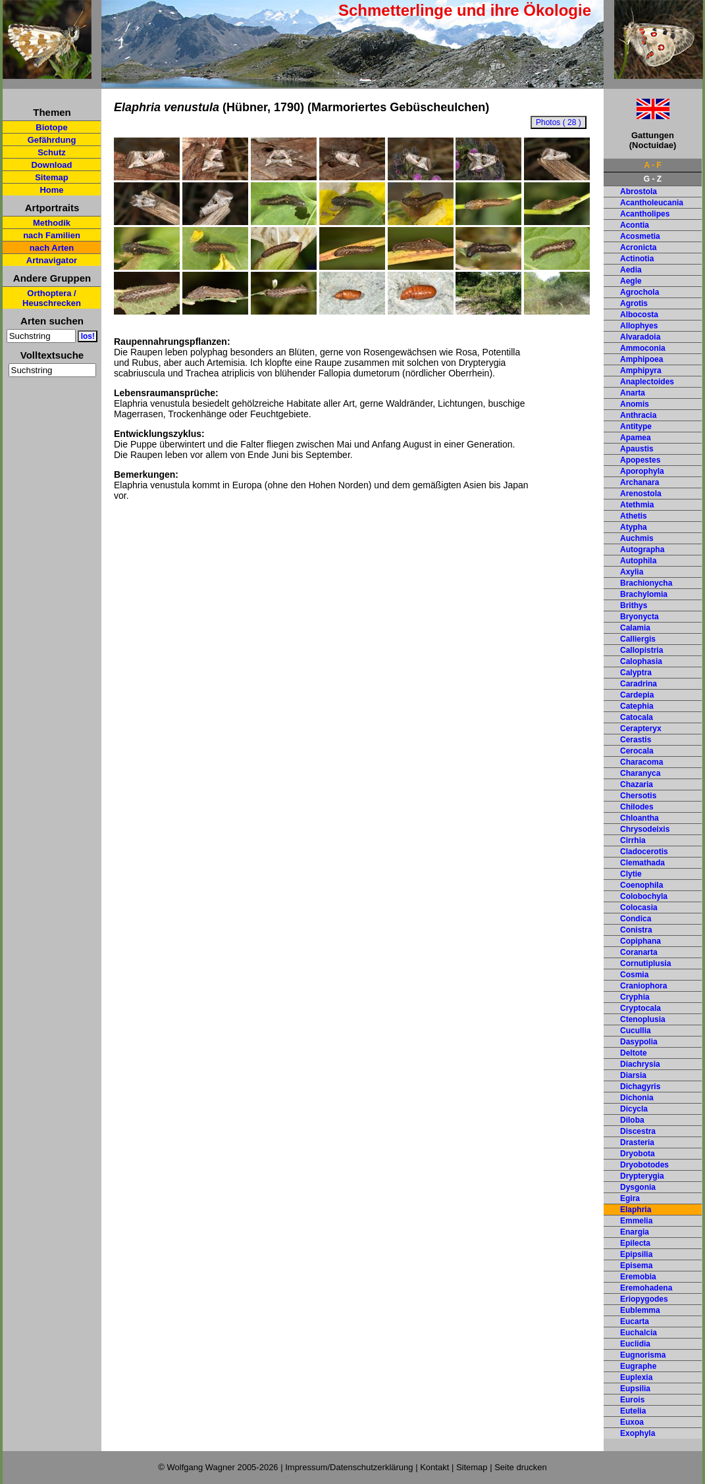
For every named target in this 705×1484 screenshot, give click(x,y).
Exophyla (637, 1433)
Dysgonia (638, 1187)
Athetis (633, 516)
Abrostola (638, 191)
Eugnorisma (643, 1355)
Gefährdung (52, 140)
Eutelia (633, 1411)
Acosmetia (640, 236)
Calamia (635, 627)
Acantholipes (644, 213)
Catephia (637, 706)
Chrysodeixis (644, 829)
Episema (636, 1265)
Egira (630, 1198)
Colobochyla (643, 896)
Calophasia (641, 661)
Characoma (641, 762)
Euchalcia (638, 1332)
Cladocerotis (644, 851)
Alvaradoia (640, 337)
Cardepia (637, 695)
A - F (652, 165)
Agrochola (639, 292)
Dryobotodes (644, 1164)
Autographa (642, 549)
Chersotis (638, 795)
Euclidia (635, 1343)
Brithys (633, 605)
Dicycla (634, 1108)
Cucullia (635, 1030)
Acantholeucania (651, 202)
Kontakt (434, 1467)
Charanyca (640, 773)
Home (51, 190)
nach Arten (52, 248)
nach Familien (51, 235)
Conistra (636, 929)
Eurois (632, 1399)
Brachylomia (643, 594)
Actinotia (637, 258)
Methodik (51, 223)
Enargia (634, 1232)
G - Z (653, 179)
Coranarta (639, 952)
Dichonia (637, 1097)
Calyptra (636, 672)
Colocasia (639, 907)
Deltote (633, 1053)
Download (51, 165)
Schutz (52, 152)
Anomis (634, 404)
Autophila (638, 560)
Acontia (634, 225)
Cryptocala (640, 1008)
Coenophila (641, 885)
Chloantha (639, 818)
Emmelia (636, 1220)
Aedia (631, 269)
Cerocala (637, 750)
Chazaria (636, 784)
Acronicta (638, 247)
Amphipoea (641, 359)
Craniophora (643, 985)
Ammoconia (643, 348)
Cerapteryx (641, 728)
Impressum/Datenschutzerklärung (349, 1467)
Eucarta (634, 1321)
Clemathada (642, 862)
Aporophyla (642, 471)
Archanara (639, 482)
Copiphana (640, 941)
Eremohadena (646, 1287)
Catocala (636, 717)
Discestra (638, 1131)
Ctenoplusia (643, 1019)
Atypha (633, 527)
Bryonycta (639, 616)
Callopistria (641, 650)
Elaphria (635, 1209)
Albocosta (639, 314)
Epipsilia (636, 1254)
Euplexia (636, 1377)
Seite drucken (520, 1467)
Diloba (632, 1120)
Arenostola (641, 493)
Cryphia (635, 997)
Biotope (51, 127)
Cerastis (635, 739)
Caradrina (638, 683)
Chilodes (637, 806)
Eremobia (638, 1276)
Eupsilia (635, 1388)
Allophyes (639, 325)
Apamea (635, 437)
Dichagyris (640, 1086)
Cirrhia (633, 840)
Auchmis (637, 538)
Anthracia (638, 415)
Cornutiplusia (645, 963)
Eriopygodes (644, 1299)
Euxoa (632, 1422)
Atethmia (637, 504)
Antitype (636, 426)
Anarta (632, 392)
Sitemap (51, 177)
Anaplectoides (647, 381)
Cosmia (634, 974)
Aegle (631, 281)
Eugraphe (638, 1366)
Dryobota (637, 1153)
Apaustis (637, 448)
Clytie (631, 874)
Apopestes (640, 460)
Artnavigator (51, 260)
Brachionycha (646, 583)
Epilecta (635, 1243)
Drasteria (637, 1142)
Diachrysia (640, 1064)
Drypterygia (642, 1176)
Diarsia (633, 1075)
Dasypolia (639, 1041)
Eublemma (640, 1310)
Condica (635, 918)
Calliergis (638, 639)
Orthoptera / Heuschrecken (51, 298)
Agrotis (634, 303)
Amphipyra (641, 370)
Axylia (631, 571)
